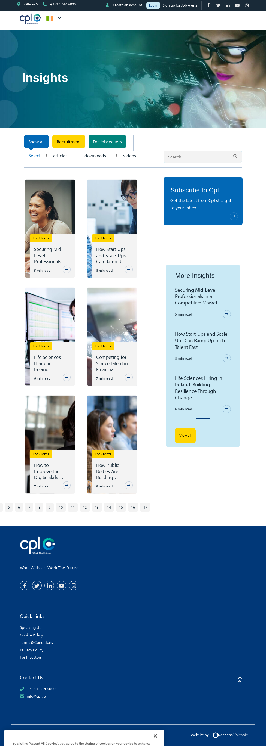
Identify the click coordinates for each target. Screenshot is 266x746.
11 (73, 507)
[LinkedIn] (228, 5)
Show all (36, 141)
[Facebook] (209, 5)
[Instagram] (247, 5)
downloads (92, 155)
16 (133, 507)
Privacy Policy (31, 649)
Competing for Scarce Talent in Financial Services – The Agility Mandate (112, 363)
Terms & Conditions (36, 642)
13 (97, 507)
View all (185, 435)
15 (121, 507)
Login (153, 5)
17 (145, 507)
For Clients (41, 237)
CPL (30, 18)
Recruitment (69, 141)
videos (126, 155)
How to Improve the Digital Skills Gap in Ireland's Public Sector (50, 471)
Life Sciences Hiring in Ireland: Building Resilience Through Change (47, 363)
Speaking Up (31, 627)
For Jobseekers (107, 141)
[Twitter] (218, 5)
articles (56, 155)
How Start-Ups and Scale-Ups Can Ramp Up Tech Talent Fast (112, 255)
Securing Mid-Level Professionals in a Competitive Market (50, 255)
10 (61, 507)
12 (85, 507)
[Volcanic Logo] (230, 734)
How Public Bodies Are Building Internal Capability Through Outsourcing (109, 471)
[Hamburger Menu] (255, 20)
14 (109, 507)
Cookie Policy (31, 635)
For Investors (31, 657)
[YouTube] (238, 5)
